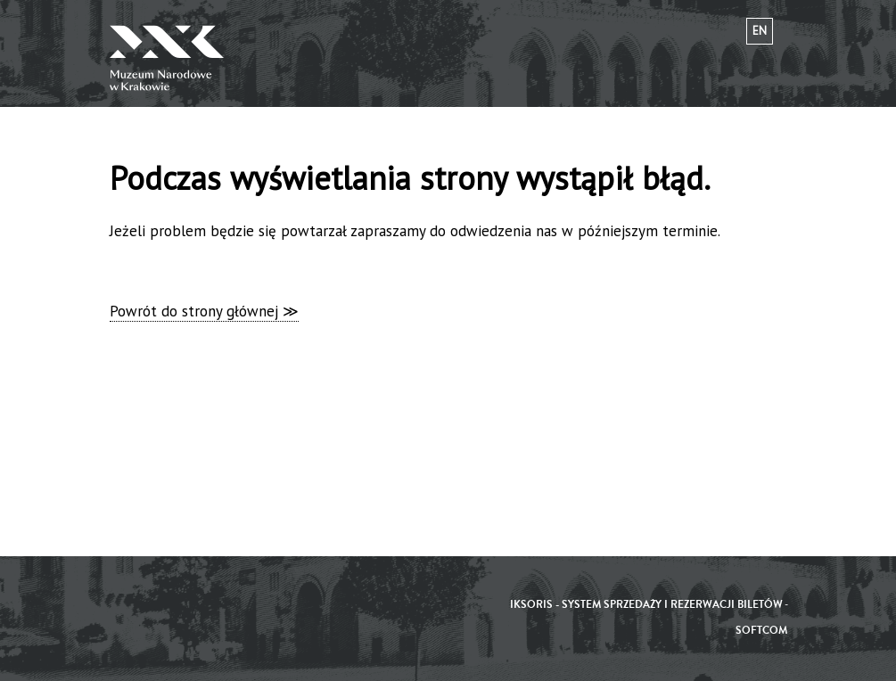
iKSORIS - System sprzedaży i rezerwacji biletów (646, 604)
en (759, 30)
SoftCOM (761, 630)
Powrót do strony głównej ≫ (204, 311)
